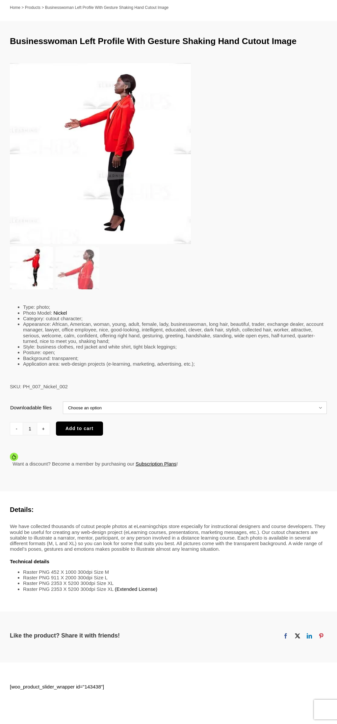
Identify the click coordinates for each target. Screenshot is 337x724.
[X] (297, 636)
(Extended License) (136, 589)
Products (32, 7)
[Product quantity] (30, 428)
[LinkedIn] (309, 636)
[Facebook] (286, 636)
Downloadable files (31, 407)
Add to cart (79, 428)
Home (15, 7)
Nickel (60, 313)
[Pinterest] (321, 636)
